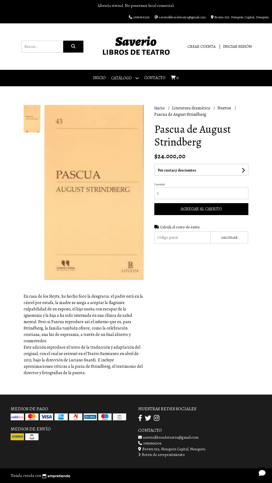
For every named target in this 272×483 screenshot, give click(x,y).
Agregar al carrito (201, 209)
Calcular (229, 237)
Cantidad (159, 184)
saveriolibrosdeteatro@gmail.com (168, 437)
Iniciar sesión (237, 46)
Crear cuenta (202, 46)
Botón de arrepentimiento (161, 454)
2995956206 (149, 443)
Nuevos (225, 108)
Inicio (99, 78)
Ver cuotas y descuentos (177, 170)
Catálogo (125, 78)
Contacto (154, 78)
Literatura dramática (191, 108)
